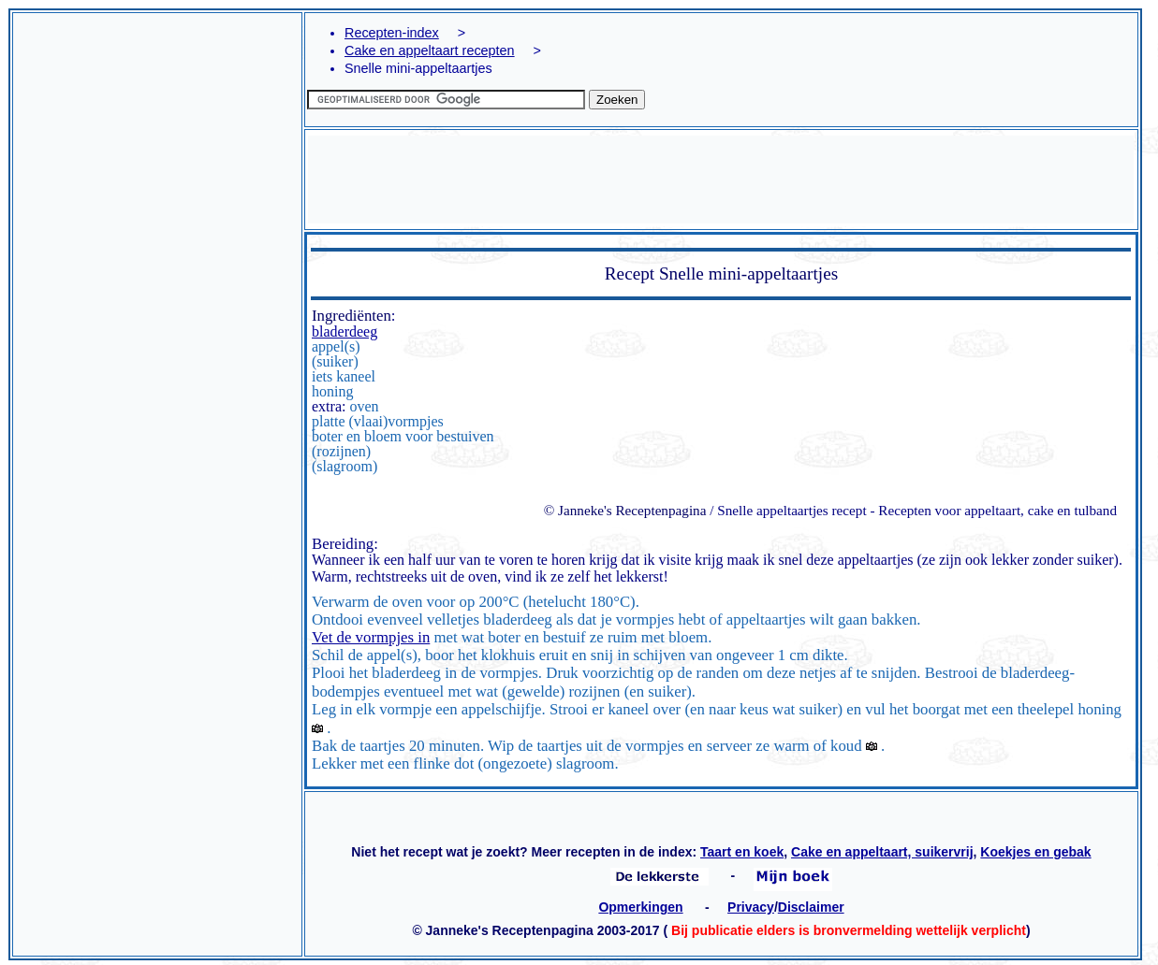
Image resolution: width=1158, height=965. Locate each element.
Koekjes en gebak (1035, 851)
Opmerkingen (640, 907)
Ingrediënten (351, 315)
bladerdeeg (344, 331)
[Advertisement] (157, 200)
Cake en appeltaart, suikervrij (882, 851)
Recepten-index (391, 32)
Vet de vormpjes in (371, 637)
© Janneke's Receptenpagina (625, 510)
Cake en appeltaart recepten (429, 50)
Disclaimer (811, 907)
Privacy (750, 907)
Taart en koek (742, 851)
